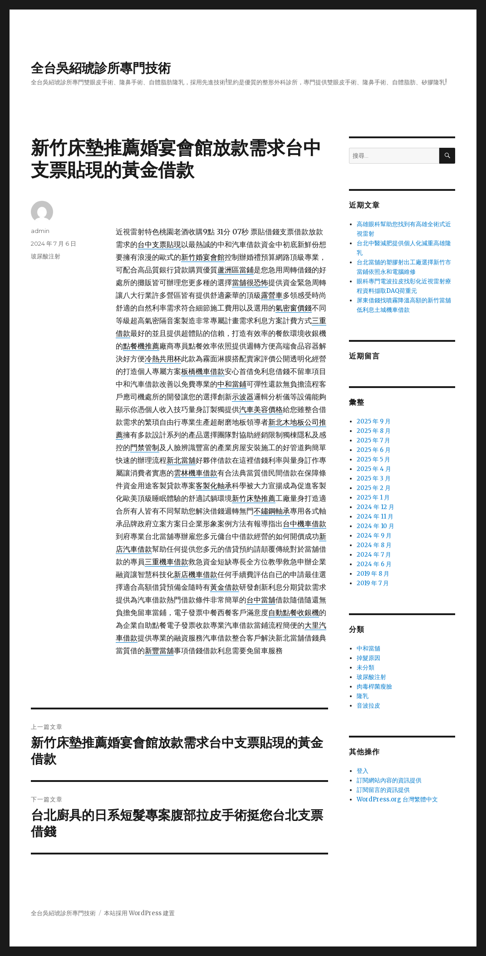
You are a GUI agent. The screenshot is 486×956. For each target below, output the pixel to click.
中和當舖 (368, 648)
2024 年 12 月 (375, 507)
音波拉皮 (368, 705)
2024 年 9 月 (374, 535)
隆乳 (362, 696)
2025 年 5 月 (373, 459)
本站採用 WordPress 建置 (139, 913)
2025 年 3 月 (374, 478)
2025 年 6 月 (374, 450)
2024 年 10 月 (375, 526)
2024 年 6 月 (374, 564)
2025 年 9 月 (374, 421)
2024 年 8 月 (374, 545)
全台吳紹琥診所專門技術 (101, 68)
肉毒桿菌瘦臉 (374, 686)
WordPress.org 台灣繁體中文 (397, 799)
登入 (362, 771)
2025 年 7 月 (373, 440)
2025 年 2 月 (374, 488)
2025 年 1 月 (373, 497)
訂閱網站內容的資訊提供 (389, 780)
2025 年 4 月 (374, 469)
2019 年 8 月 (373, 573)
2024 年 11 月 (375, 516)
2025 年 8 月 (374, 431)
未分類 (365, 667)
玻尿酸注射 (45, 256)
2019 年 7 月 (373, 583)
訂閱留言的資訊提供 (383, 790)
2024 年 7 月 (374, 554)
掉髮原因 (368, 658)
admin (40, 230)
